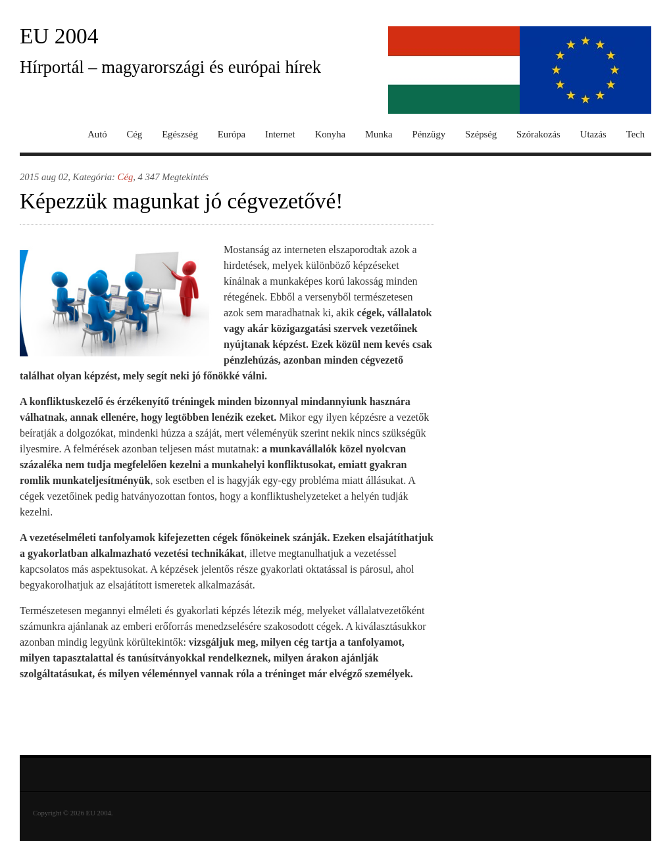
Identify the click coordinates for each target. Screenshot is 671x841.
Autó (97, 134)
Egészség (180, 134)
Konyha (330, 134)
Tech (635, 134)
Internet (280, 134)
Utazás (593, 134)
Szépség (481, 134)
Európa (231, 134)
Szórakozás (538, 134)
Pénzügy (428, 134)
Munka (379, 134)
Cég (135, 134)
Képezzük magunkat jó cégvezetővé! (181, 201)
